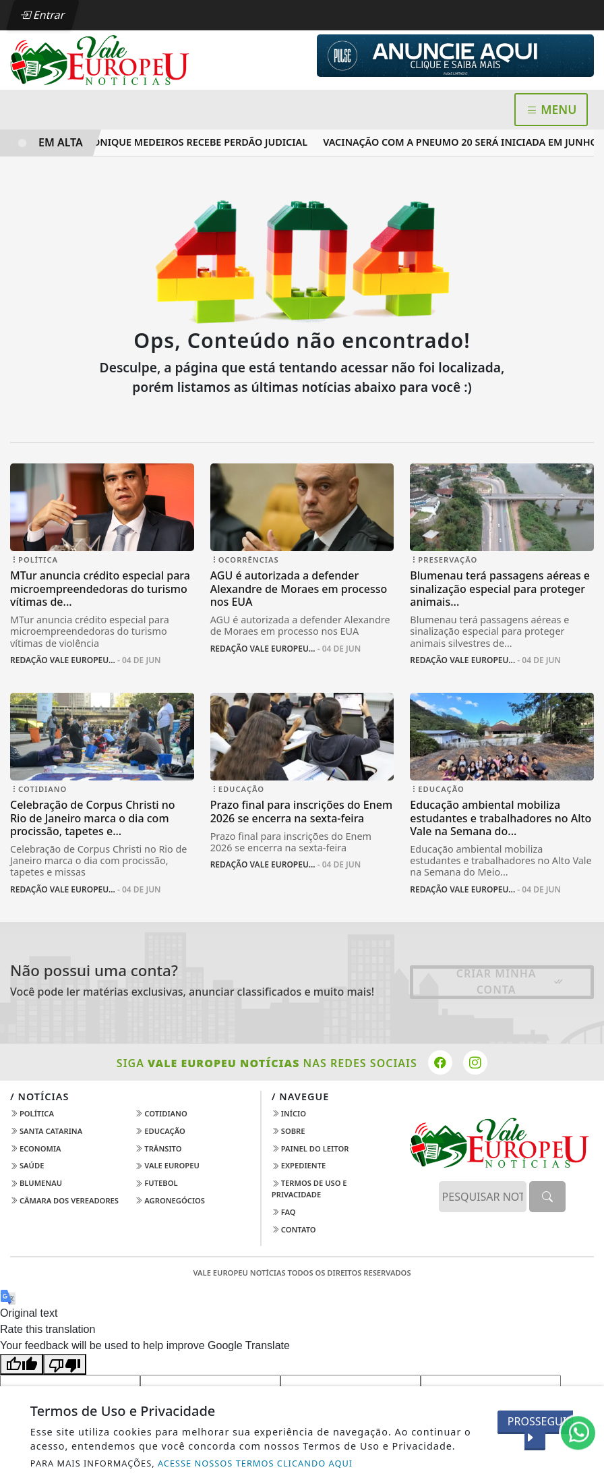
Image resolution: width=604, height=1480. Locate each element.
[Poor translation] (64, 1364)
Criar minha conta (510, 981)
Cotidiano (161, 1113)
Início (289, 1113)
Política (32, 1113)
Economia (35, 1148)
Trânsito (158, 1148)
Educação (160, 1131)
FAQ (284, 1212)
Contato (294, 1229)
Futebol (156, 1183)
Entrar (42, 14)
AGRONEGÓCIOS (170, 1200)
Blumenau (36, 1183)
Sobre (288, 1131)
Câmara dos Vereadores (64, 1200)
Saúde (27, 1165)
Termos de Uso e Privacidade (309, 1188)
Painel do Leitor (310, 1148)
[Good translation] (21, 1364)
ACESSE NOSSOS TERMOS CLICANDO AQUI (255, 1463)
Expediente (299, 1165)
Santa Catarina (46, 1131)
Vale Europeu (167, 1165)
